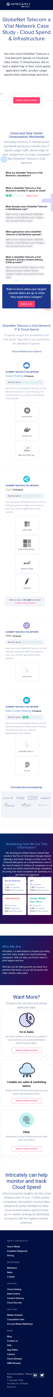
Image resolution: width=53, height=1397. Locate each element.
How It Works (13, 1247)
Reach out (26, 304)
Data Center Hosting (19, 710)
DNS (9, 636)
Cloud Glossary (14, 1359)
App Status (12, 1350)
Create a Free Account (25, 603)
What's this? (32, 195)
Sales (9, 1272)
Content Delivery (15, 1298)
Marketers (12, 1268)
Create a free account (26, 1050)
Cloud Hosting (15, 376)
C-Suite (10, 1277)
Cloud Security (14, 1303)
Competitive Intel (15, 1319)
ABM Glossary (14, 1363)
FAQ (9, 1345)
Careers (11, 1354)
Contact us (12, 1341)
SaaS (9, 489)
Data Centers (13, 1294)
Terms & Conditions (16, 1374)
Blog (9, 1336)
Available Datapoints (17, 1251)
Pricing (10, 1255)
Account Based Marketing (20, 1324)
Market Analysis (15, 1315)
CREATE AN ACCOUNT (26, 100)
